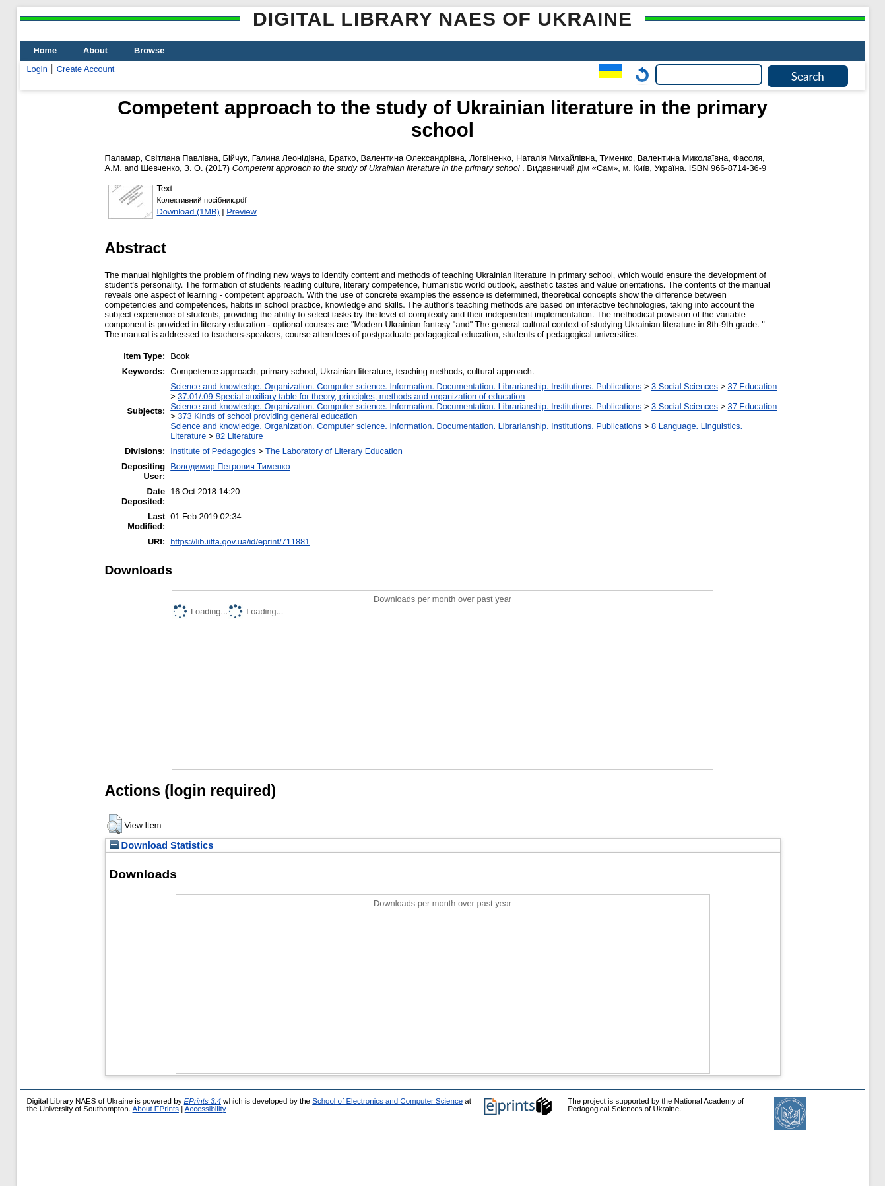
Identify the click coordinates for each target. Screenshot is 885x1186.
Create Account (86, 69)
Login (37, 69)
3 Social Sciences (684, 386)
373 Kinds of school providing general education (267, 416)
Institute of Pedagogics (212, 451)
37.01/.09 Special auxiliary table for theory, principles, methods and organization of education (351, 396)
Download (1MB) (188, 211)
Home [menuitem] (45, 50)
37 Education (752, 386)
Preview (241, 211)
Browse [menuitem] (149, 50)
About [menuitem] (95, 50)
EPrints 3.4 (202, 1101)
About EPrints (156, 1109)
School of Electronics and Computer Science (387, 1101)
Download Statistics (162, 845)
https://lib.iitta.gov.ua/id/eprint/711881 (240, 541)
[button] (114, 824)
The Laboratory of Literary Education (334, 451)
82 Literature (239, 436)
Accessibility (205, 1109)
